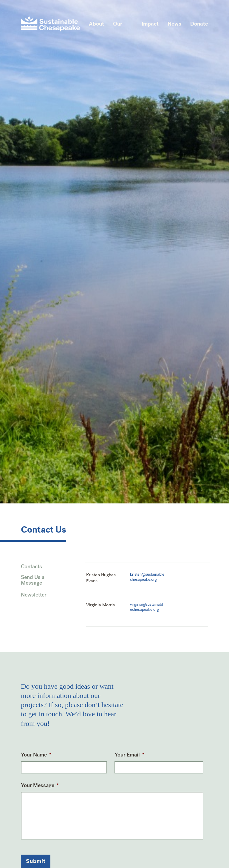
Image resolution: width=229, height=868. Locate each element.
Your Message (40, 785)
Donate (199, 23)
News (174, 23)
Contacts (31, 567)
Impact (150, 23)
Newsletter (34, 595)
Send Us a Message (32, 580)
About (96, 23)
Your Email (129, 754)
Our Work (119, 29)
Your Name (36, 754)
